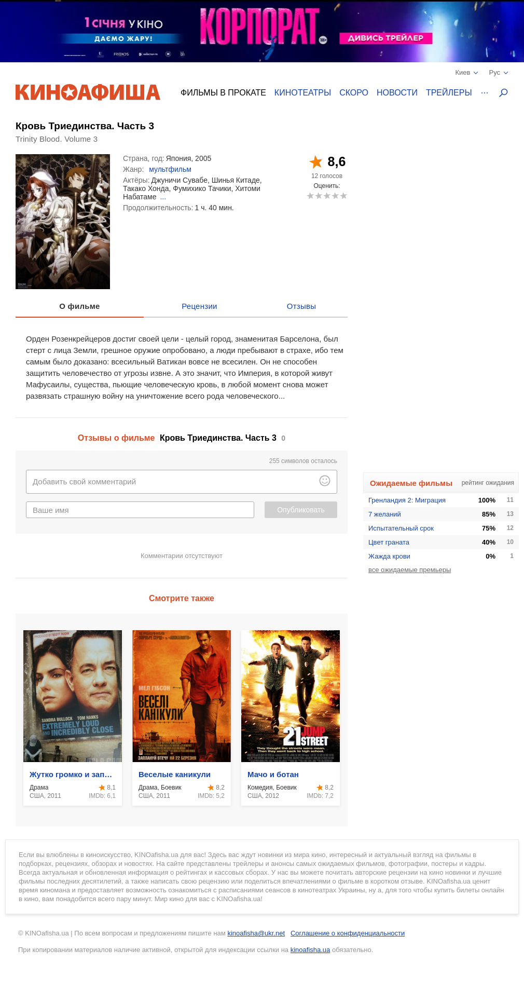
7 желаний (384, 514)
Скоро (353, 92)
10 (343, 195)
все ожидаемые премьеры (409, 570)
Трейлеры (449, 92)
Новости (397, 92)
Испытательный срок (401, 528)
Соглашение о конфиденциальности (348, 933)
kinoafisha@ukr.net (256, 933)
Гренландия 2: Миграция (407, 500)
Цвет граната (388, 542)
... (163, 197)
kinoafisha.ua (310, 950)
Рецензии (199, 306)
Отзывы (301, 306)
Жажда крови (389, 556)
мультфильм (170, 169)
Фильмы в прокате (223, 92)
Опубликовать (301, 510)
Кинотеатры (302, 92)
